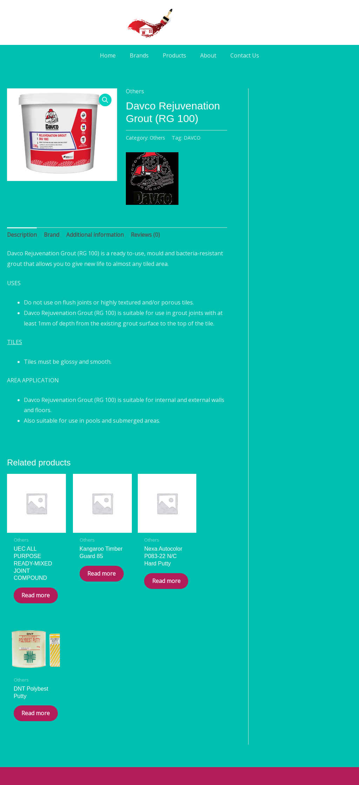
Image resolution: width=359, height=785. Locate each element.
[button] (105, 100)
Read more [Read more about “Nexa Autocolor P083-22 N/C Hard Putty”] (145, 584)
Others (135, 91)
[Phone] (199, 719)
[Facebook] (160, 719)
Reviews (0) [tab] (148, 235)
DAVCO (192, 137)
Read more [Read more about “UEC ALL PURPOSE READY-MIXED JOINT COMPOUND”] (31, 591)
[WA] (179, 719)
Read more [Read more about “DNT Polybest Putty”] (202, 558)
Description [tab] (22, 235)
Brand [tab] (53, 235)
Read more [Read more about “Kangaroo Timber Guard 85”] (88, 577)
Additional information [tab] (97, 235)
